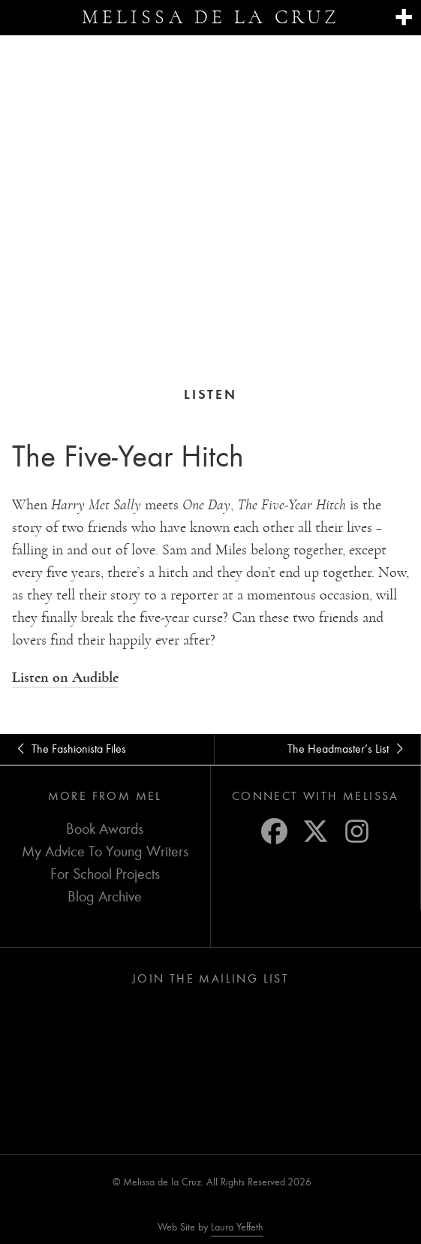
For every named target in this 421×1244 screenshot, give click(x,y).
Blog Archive (105, 895)
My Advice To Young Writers (105, 850)
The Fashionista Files (69, 748)
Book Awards (104, 828)
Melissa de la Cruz (210, 17)
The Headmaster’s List (347, 748)
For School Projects (105, 873)
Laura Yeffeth (237, 1226)
